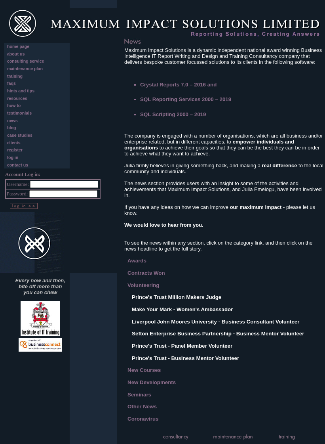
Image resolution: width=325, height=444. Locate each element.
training (15, 76)
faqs (11, 83)
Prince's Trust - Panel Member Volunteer (182, 346)
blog (11, 127)
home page (18, 46)
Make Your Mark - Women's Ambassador (182, 309)
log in (12, 157)
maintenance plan (25, 68)
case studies (19, 135)
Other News (142, 407)
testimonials (19, 113)
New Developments (151, 382)
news (12, 120)
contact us (17, 165)
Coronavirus (143, 419)
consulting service (25, 61)
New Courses (144, 370)
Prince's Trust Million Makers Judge (176, 297)
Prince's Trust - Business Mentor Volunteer (185, 358)
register (15, 149)
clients (14, 142)
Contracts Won (146, 273)
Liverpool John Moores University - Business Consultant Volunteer (215, 322)
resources (17, 98)
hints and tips (20, 90)
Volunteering (143, 285)
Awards (136, 261)
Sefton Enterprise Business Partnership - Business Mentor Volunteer (218, 334)
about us (16, 54)
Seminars (139, 395)
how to (14, 105)
